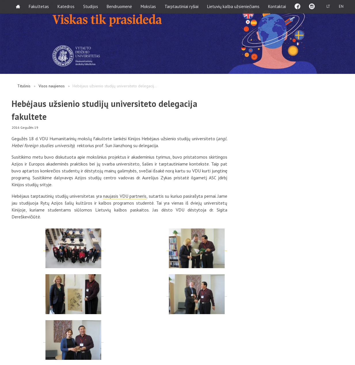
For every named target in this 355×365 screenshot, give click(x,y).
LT (328, 6)
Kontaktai (277, 6)
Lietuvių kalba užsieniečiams (233, 6)
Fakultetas (39, 6)
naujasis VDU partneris (124, 196)
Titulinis (23, 86)
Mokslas (148, 6)
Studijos (90, 6)
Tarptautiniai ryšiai (182, 6)
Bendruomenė (119, 6)
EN (341, 6)
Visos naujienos (52, 86)
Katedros (66, 6)
